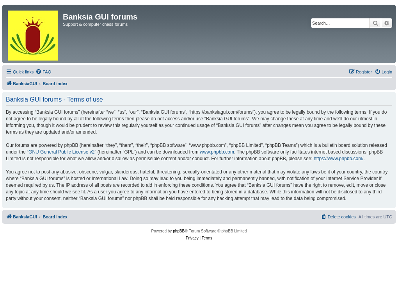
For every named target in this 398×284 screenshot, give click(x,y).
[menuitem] (43, 72)
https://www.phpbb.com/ (338, 158)
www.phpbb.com (217, 152)
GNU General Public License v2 (61, 152)
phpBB (179, 231)
